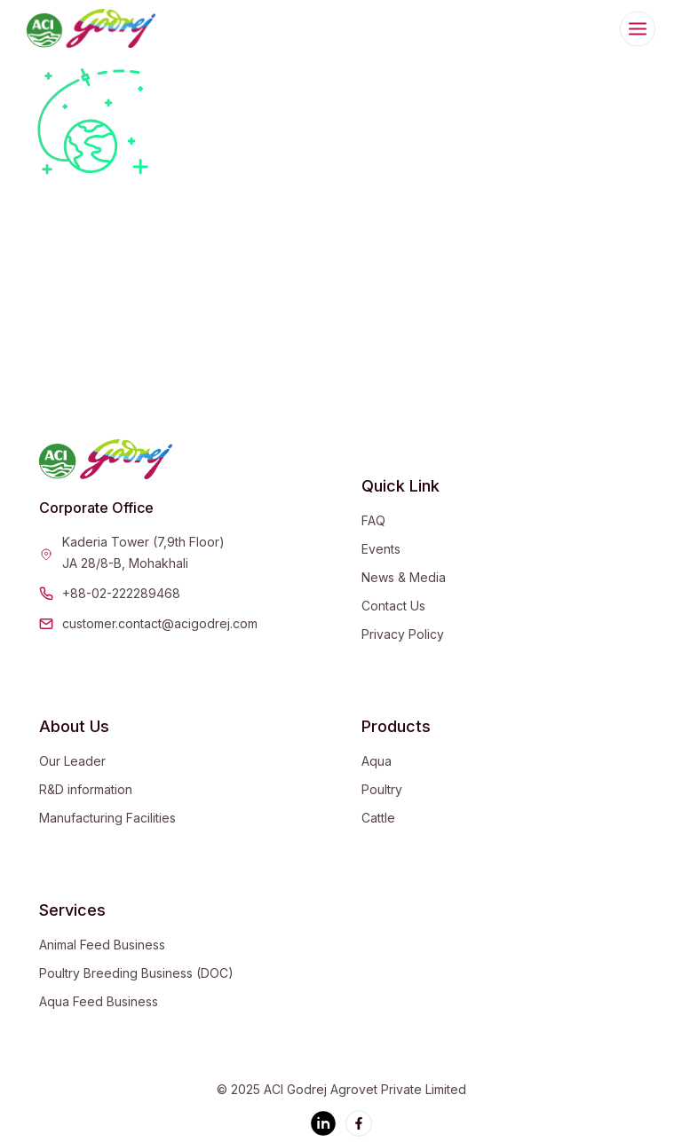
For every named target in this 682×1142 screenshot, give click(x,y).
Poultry (381, 789)
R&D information (85, 789)
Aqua (376, 760)
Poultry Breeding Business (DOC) (136, 973)
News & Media (403, 577)
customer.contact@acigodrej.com (160, 623)
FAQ (373, 520)
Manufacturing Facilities (107, 817)
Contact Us (393, 605)
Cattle (378, 817)
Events (380, 548)
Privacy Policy (402, 634)
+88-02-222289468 (121, 593)
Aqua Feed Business (98, 1001)
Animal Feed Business (102, 944)
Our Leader (72, 760)
